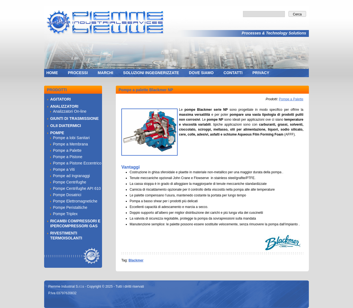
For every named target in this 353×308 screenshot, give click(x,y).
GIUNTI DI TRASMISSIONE (74, 118)
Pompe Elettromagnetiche (75, 201)
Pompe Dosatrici (67, 195)
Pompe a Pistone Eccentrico (77, 163)
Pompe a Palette (291, 99)
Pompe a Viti (64, 169)
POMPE (57, 133)
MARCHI (105, 73)
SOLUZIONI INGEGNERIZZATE (151, 73)
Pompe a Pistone (67, 157)
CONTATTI (233, 73)
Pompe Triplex (65, 214)
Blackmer (136, 260)
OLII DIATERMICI (65, 125)
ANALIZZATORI (64, 106)
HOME (52, 73)
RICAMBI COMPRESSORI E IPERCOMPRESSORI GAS (75, 223)
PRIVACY (260, 73)
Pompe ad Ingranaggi (71, 176)
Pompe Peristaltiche (70, 207)
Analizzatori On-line (69, 111)
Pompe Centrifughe (69, 182)
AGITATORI (60, 99)
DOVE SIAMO (201, 73)
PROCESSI (78, 73)
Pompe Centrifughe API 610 (77, 188)
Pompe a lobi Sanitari (71, 138)
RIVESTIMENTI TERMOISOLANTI (66, 235)
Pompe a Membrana (70, 144)
